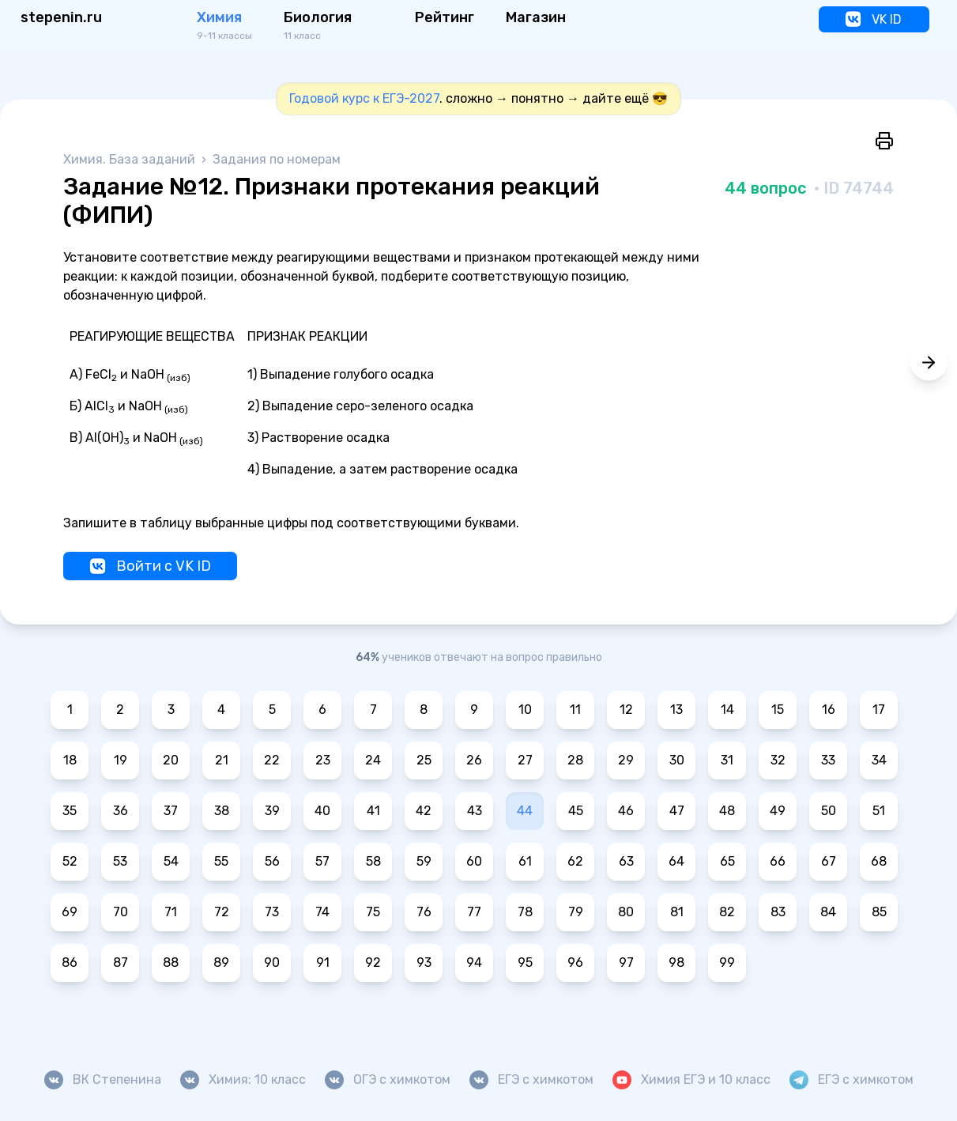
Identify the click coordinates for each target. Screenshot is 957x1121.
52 (69, 861)
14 (727, 709)
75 (373, 911)
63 (626, 861)
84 (828, 911)
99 (727, 962)
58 (373, 861)
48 (727, 810)
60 (474, 861)
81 (677, 911)
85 (879, 911)
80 (626, 911)
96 (575, 962)
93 (423, 962)
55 (221, 861)
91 (323, 962)
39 (272, 810)
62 (575, 861)
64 (676, 861)
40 (322, 810)
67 (828, 861)
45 (575, 810)
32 (778, 760)
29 (626, 760)
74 (322, 911)
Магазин (536, 17)
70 (120, 911)
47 (676, 810)
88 (171, 962)
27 (525, 760)
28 (575, 760)
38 (221, 810)
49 (778, 810)
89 (221, 962)
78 (525, 911)
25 (423, 760)
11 (575, 709)
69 (69, 911)
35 (69, 810)
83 (778, 911)
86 (69, 962)
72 (221, 911)
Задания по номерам (277, 159)
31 (727, 760)
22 (272, 760)
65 (727, 861)
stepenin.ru (61, 17)
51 (878, 810)
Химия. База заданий (130, 159)
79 (575, 911)
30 (676, 760)
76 (423, 911)
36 (120, 810)
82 (727, 911)
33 (828, 760)
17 (878, 709)
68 (879, 861)
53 (120, 861)
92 (373, 962)
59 (423, 861)
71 (170, 911)
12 (626, 709)
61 (525, 861)
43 (474, 810)
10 (525, 709)
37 (171, 810)
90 (272, 962)
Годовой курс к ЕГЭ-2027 (364, 98)
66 (778, 861)
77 (474, 911)
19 (120, 760)
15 (777, 709)
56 (272, 861)
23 (322, 760)
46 (626, 810)
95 (525, 962)
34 (879, 760)
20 (171, 760)
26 (474, 760)
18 (70, 760)
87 (120, 962)
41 (373, 810)
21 (221, 760)
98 (676, 962)
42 (423, 810)
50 (828, 810)
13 (676, 709)
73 (272, 911)
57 (322, 861)
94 (474, 962)
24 (373, 760)
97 (626, 962)
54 (171, 861)
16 (828, 709)
